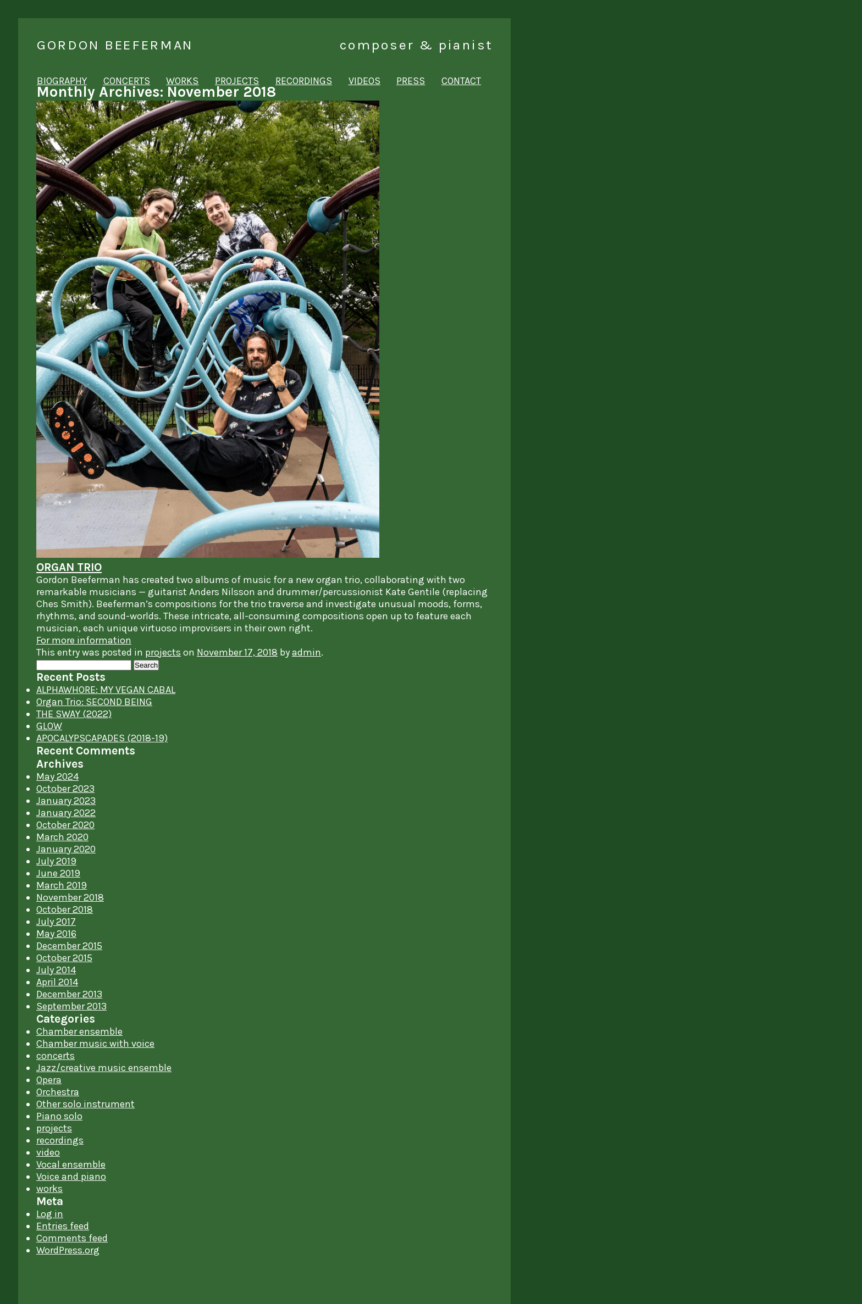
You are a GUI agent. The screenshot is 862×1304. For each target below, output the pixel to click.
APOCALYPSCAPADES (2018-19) (102, 738)
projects (237, 81)
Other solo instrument (85, 1104)
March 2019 (61, 885)
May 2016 (56, 934)
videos (364, 81)
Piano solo (59, 1116)
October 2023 (65, 789)
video (48, 1152)
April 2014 (57, 982)
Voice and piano (71, 1176)
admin (306, 652)
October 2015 (64, 958)
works (182, 81)
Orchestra (57, 1092)
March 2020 (62, 837)
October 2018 (64, 909)
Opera (49, 1080)
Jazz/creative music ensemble (104, 1068)
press (410, 81)
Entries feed (62, 1226)
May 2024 (57, 776)
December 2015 (69, 946)
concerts (126, 81)
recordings (303, 81)
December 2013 (69, 994)
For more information (83, 640)
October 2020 (65, 825)
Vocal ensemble (71, 1164)
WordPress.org (68, 1250)
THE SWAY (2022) (74, 714)
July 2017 (56, 921)
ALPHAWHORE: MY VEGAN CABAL (105, 690)
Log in (49, 1214)
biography (62, 81)
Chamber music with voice (95, 1043)
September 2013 (71, 1006)
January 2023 (66, 801)
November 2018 (70, 897)
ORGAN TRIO (69, 567)
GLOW (49, 726)
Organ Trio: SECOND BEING (94, 702)
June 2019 (58, 873)
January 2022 (66, 813)
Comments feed (72, 1238)
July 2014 (56, 970)
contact (461, 81)
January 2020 (66, 849)
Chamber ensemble (79, 1031)
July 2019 (56, 861)
